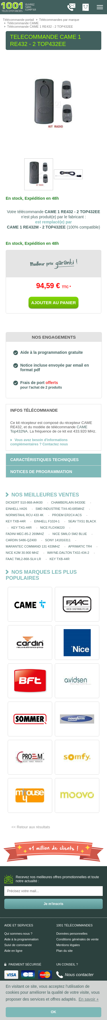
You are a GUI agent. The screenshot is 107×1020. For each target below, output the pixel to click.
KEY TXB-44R (16, 521)
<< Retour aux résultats (30, 827)
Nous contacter (79, 974)
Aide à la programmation (21, 939)
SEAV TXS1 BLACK (82, 521)
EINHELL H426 (16, 508)
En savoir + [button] (88, 999)
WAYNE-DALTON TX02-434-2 (68, 552)
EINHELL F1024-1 (47, 521)
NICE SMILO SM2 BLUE (70, 534)
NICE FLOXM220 (52, 527)
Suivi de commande (18, 945)
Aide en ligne (13, 950)
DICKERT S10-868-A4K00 (24, 502)
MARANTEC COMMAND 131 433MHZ (33, 546)
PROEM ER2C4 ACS (67, 515)
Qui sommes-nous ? (18, 933)
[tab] (53, 410)
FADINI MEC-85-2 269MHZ (25, 534)
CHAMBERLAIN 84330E (68, 502)
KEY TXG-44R (21, 527)
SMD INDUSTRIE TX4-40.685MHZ (60, 508)
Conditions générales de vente (77, 939)
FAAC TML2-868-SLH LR (23, 559)
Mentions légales (68, 945)
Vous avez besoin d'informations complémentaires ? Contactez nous (39, 442)
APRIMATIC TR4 (80, 546)
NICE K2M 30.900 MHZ (22, 552)
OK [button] (53, 1012)
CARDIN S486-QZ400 (21, 540)
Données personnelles (71, 933)
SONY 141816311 (57, 540)
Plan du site (64, 950)
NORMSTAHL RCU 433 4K (25, 515)
